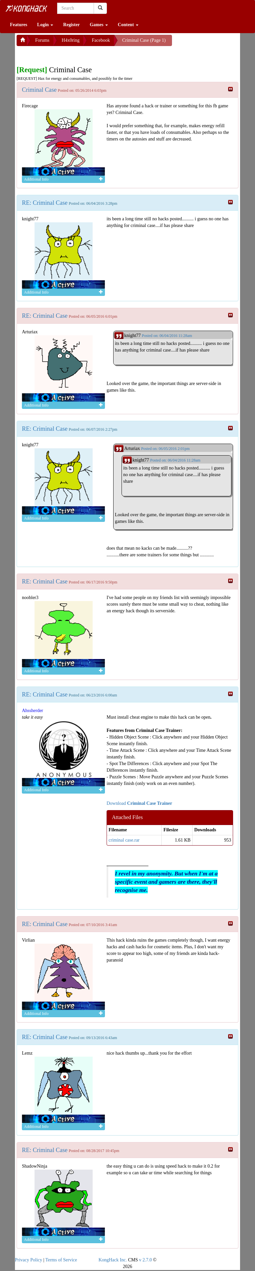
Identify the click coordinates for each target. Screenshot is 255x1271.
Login (45, 24)
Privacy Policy (28, 1259)
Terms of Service (61, 1259)
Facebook (101, 40)
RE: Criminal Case (44, 202)
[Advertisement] (70, 54)
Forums (42, 40)
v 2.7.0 (145, 1259)
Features (18, 24)
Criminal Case (39, 89)
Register (71, 24)
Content (128, 24)
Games (99, 24)
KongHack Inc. (113, 1259)
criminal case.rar (124, 840)
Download (139, 803)
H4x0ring (71, 40)
